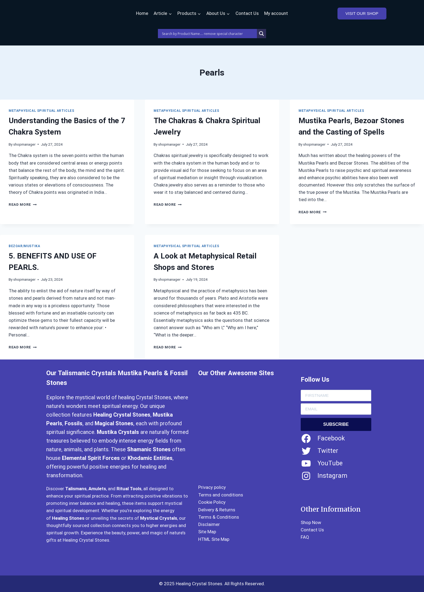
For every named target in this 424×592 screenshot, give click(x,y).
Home (142, 13)
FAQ (305, 537)
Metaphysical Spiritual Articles (41, 111)
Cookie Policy (212, 502)
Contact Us (247, 13)
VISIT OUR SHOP (362, 13)
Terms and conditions (220, 495)
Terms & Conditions (218, 517)
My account (276, 13)
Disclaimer (209, 524)
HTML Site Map (213, 539)
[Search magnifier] (261, 33)
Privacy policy (212, 487)
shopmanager (24, 144)
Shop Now (311, 522)
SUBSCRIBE (336, 424)
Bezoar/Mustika (24, 246)
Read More (23, 204)
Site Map (207, 531)
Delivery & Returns (216, 509)
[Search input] (209, 33)
